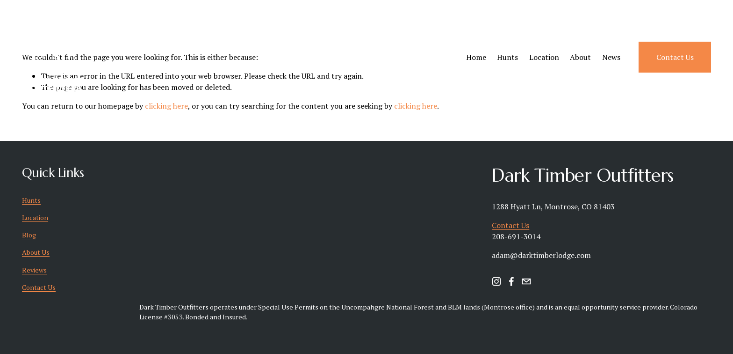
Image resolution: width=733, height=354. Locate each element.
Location (544, 57)
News (611, 57)
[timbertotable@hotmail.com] (526, 281)
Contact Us (675, 57)
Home (476, 57)
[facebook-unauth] (511, 281)
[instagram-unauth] (496, 281)
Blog (29, 234)
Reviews (34, 270)
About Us (36, 252)
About (580, 57)
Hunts (507, 57)
